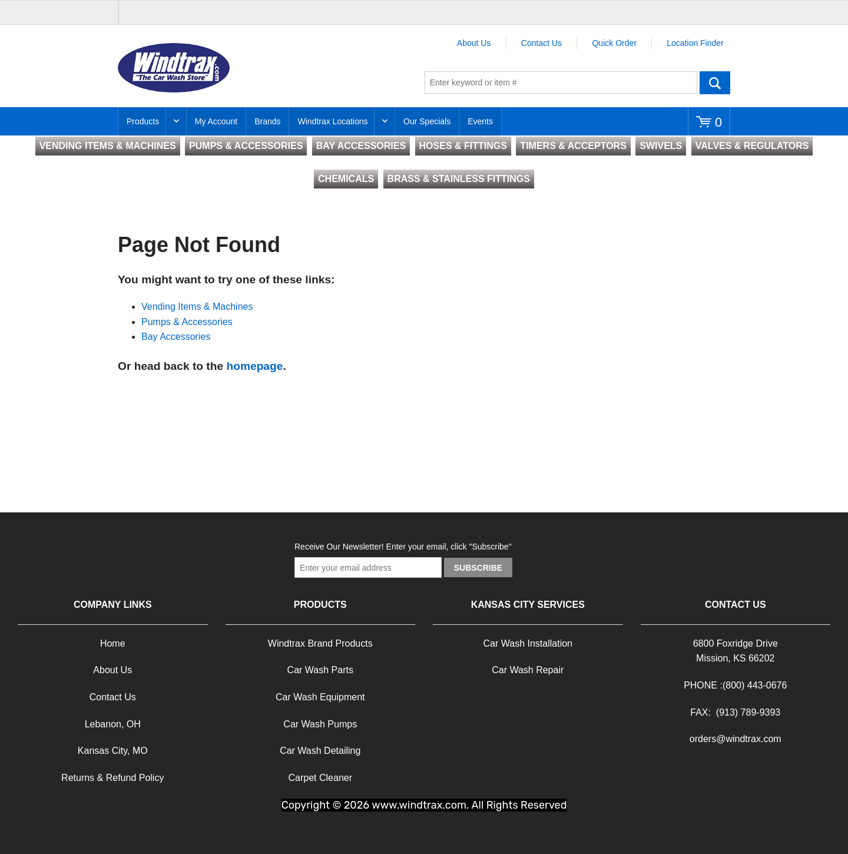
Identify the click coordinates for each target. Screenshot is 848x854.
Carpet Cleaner (321, 778)
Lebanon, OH (113, 724)
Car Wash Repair (528, 670)
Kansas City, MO (113, 751)
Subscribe (478, 567)
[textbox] (561, 82)
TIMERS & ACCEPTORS (573, 146)
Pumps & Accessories (187, 322)
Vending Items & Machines (197, 307)
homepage (254, 366)
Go (715, 82)
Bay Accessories (175, 337)
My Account (216, 121)
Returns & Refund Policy (112, 778)
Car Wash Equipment (320, 697)
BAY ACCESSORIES (361, 146)
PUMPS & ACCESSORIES (246, 146)
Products (143, 121)
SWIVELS (661, 146)
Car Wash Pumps (320, 724)
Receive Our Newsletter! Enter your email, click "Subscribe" (403, 546)
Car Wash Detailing (320, 751)
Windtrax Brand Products (320, 643)
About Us (474, 43)
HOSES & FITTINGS (463, 146)
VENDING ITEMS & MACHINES (107, 146)
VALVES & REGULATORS (752, 146)
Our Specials (426, 121)
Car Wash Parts (320, 670)
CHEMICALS (346, 179)
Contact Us (541, 43)
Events (480, 121)
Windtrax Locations (332, 121)
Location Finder (695, 43)
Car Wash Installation (527, 643)
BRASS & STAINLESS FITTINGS (458, 179)
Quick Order (614, 43)
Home (112, 643)
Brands (267, 121)
